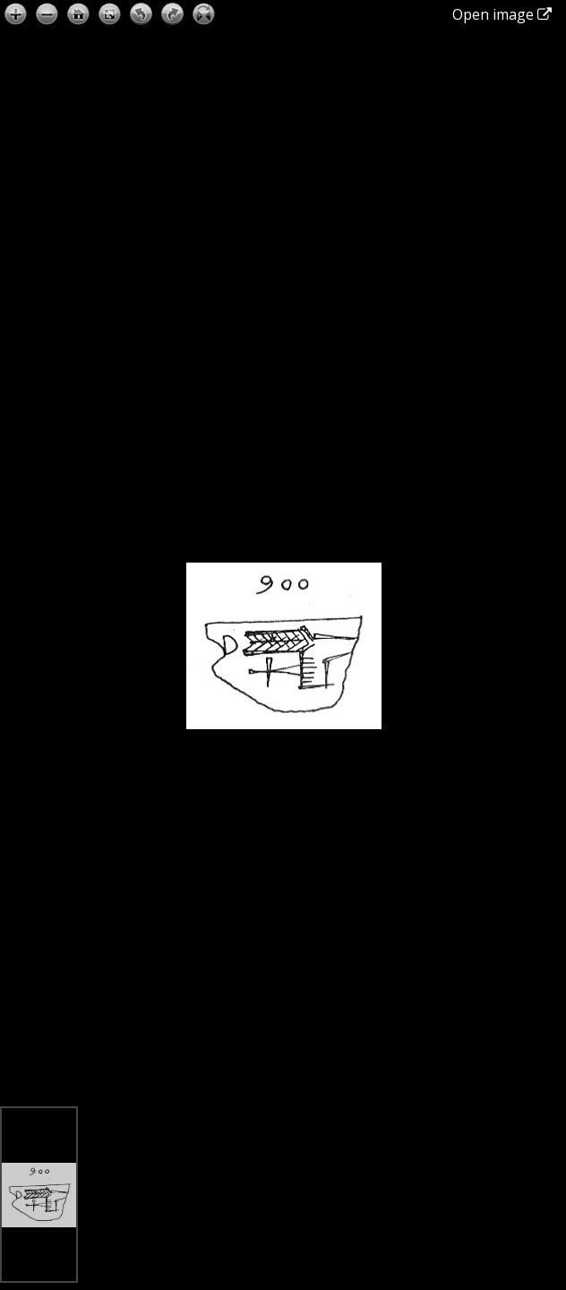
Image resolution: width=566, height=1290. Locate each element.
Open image (502, 14)
